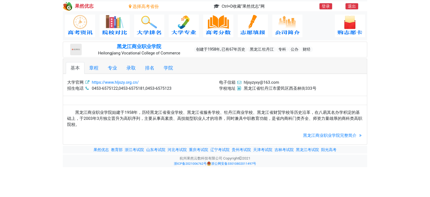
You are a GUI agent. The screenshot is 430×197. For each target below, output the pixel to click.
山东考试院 (155, 149)
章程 (93, 68)
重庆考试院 (198, 149)
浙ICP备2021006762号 (190, 164)
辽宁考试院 (220, 149)
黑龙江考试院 (307, 149)
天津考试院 (262, 149)
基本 (75, 68)
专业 (112, 68)
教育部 (117, 149)
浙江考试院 (134, 149)
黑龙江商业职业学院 (139, 46)
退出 (352, 6)
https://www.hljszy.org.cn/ (115, 82)
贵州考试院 (241, 149)
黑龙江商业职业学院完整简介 (333, 135)
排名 (149, 68)
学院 (168, 68)
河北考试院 (177, 149)
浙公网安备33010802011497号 (231, 163)
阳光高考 (328, 149)
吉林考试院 (284, 149)
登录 (326, 6)
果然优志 (101, 149)
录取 (131, 68)
